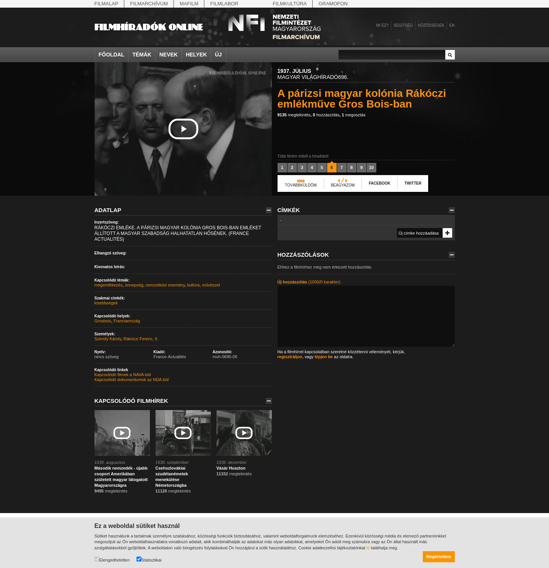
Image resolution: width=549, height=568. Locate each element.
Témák (141, 54)
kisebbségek (106, 303)
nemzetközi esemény (165, 285)
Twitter (413, 183)
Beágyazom (343, 185)
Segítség (403, 25)
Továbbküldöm (301, 185)
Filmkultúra (290, 3)
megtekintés (294, 115)
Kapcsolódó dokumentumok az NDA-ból (132, 379)
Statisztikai (149, 559)
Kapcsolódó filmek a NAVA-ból (123, 374)
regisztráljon (290, 356)
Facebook (379, 183)
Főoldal (112, 54)
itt (368, 547)
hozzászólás (326, 115)
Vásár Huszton (231, 468)
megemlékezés (109, 285)
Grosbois (103, 321)
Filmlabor (224, 3)
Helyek (196, 54)
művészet (211, 285)
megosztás (353, 115)
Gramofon (333, 3)
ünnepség (134, 285)
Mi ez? (382, 25)
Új (218, 54)
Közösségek (431, 25)
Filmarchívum (149, 3)
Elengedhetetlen (112, 559)
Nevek (168, 54)
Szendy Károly (108, 338)
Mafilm (189, 3)
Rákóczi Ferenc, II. (141, 338)
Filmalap (107, 3)
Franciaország (127, 321)
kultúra (193, 285)
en (452, 25)
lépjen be (324, 356)
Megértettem (438, 556)
